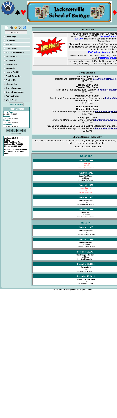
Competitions (11, 48)
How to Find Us (11, 72)
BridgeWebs (10, 100)
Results (8, 44)
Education (9, 60)
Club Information (12, 76)
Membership (10, 84)
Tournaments (11, 56)
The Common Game (14, 52)
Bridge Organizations (14, 92)
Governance (10, 64)
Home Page (10, 36)
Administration (11, 96)
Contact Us (9, 80)
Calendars (9, 40)
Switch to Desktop (16, 104)
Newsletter (10, 68)
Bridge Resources (12, 88)
